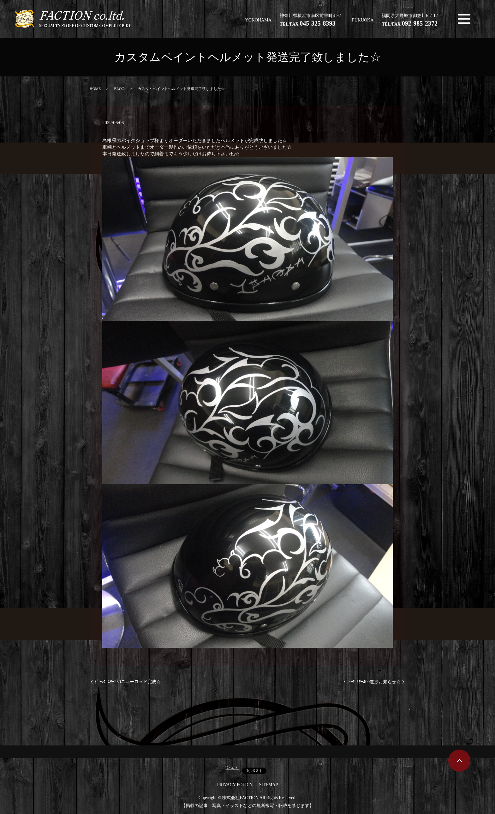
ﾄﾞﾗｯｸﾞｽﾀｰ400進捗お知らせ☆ (372, 681)
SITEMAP (268, 784)
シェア (232, 767)
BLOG (119, 89)
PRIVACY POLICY (235, 784)
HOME (95, 89)
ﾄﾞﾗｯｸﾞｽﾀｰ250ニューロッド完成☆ (127, 681)
